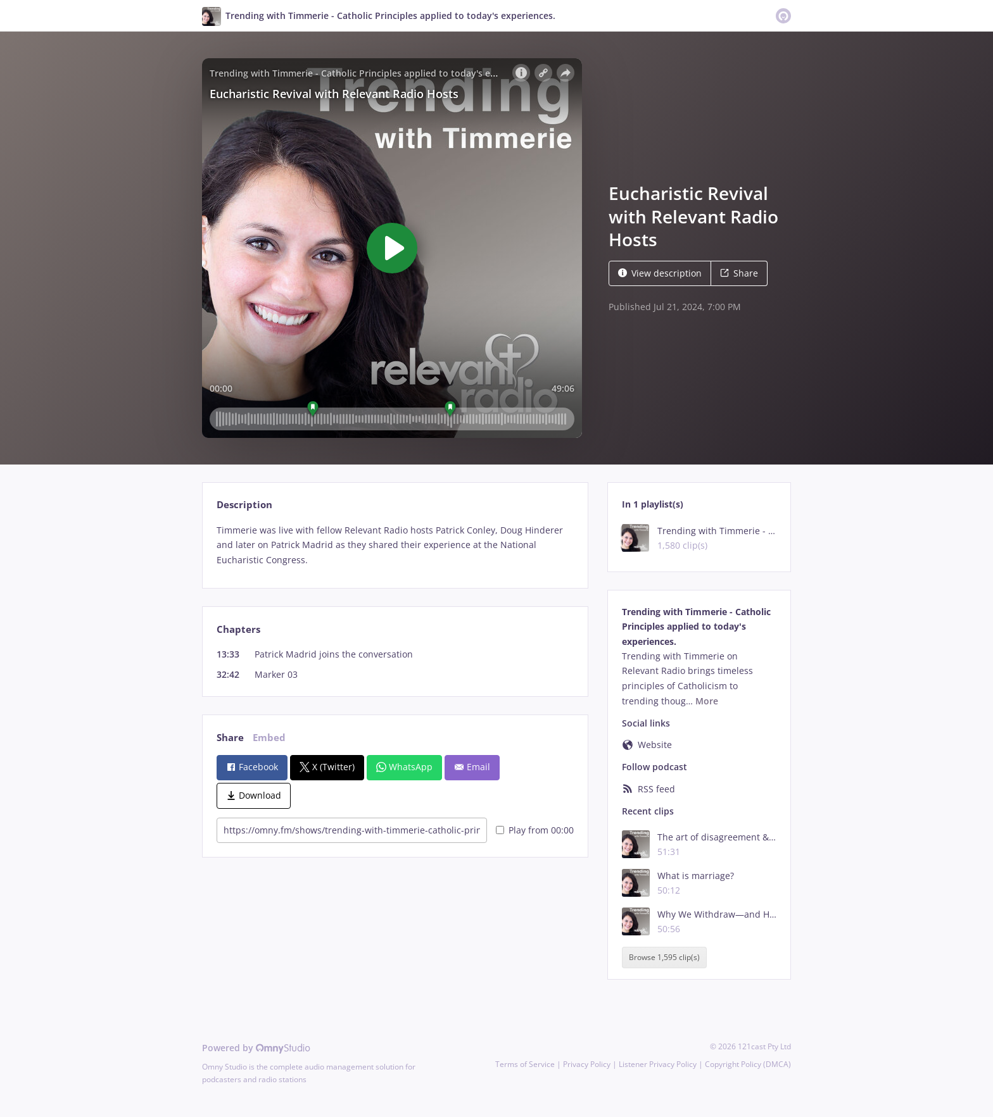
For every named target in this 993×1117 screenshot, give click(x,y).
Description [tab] (244, 504)
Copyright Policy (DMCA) (748, 1064)
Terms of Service (525, 1064)
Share (739, 273)
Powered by (256, 1048)
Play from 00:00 (535, 830)
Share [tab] (230, 737)
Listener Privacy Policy (658, 1064)
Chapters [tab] (238, 629)
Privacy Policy (586, 1064)
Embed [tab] (269, 737)
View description (660, 273)
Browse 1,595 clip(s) (664, 957)
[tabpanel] (395, 545)
